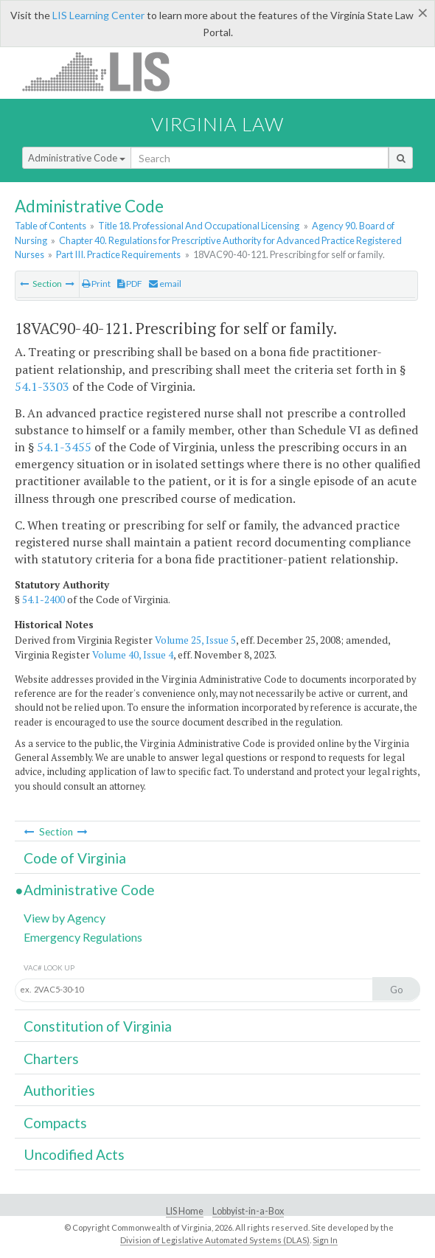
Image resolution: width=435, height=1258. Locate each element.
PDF (129, 283)
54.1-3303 (42, 386)
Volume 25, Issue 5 (195, 640)
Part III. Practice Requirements (118, 254)
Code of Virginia (75, 857)
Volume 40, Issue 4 (132, 654)
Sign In (325, 1240)
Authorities (59, 1090)
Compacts (55, 1122)
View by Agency (64, 918)
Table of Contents (50, 226)
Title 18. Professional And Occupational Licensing (198, 226)
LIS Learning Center (98, 15)
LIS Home (184, 1211)
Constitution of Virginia (98, 1026)
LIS (104, 71)
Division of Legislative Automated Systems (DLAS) (215, 1240)
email (165, 283)
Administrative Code (76, 158)
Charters (51, 1058)
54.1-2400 (43, 599)
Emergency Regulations (83, 937)
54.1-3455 (64, 447)
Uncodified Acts (74, 1154)
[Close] (422, 12)
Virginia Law (217, 124)
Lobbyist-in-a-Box (248, 1211)
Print (96, 283)
